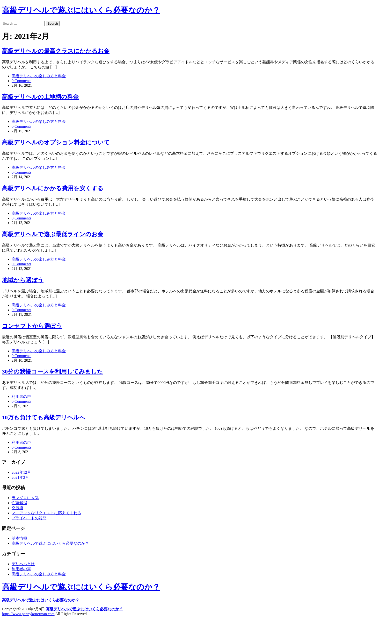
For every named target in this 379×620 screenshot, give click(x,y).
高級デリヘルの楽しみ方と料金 (39, 76)
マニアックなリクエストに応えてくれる (46, 513)
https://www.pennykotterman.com (28, 614)
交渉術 (17, 508)
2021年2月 (20, 477)
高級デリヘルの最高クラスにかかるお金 (55, 51)
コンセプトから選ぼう (32, 326)
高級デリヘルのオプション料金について (56, 142)
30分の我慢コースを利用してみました (52, 371)
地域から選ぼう (23, 280)
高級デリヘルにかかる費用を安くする (52, 188)
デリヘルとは (23, 564)
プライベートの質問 (29, 518)
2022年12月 (21, 472)
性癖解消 (19, 503)
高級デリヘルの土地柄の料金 (40, 97)
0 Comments (21, 81)
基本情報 (19, 538)
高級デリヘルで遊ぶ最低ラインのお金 (52, 234)
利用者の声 (21, 397)
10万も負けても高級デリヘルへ (43, 417)
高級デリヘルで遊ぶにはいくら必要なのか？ (81, 10)
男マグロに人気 (25, 498)
